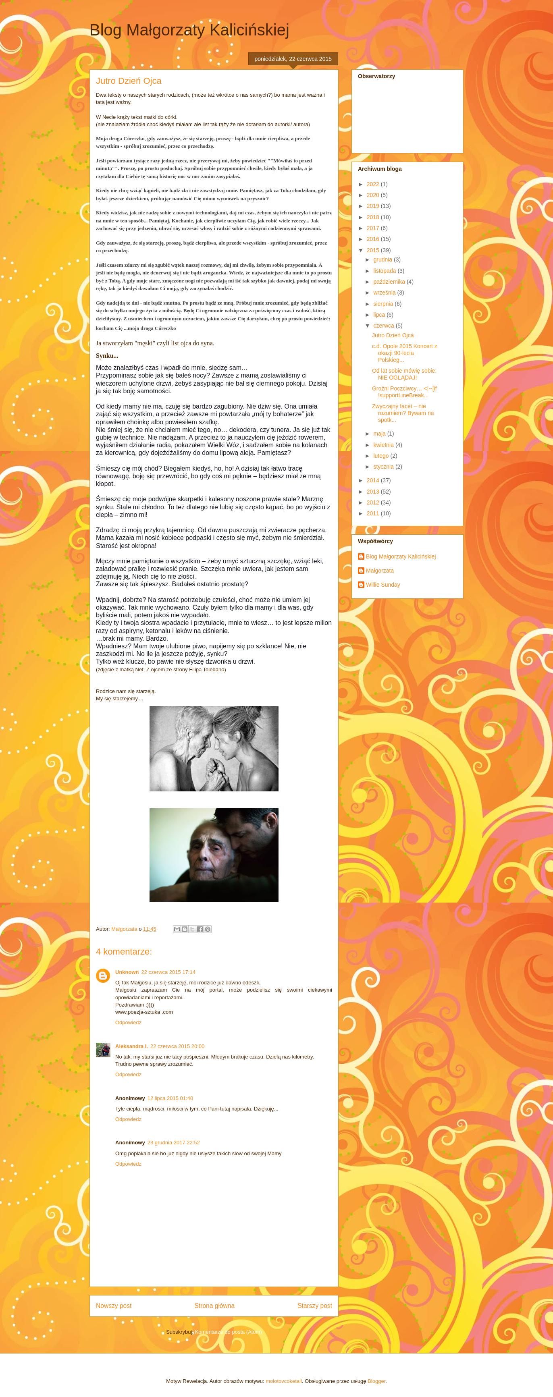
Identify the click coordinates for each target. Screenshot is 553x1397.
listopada (385, 271)
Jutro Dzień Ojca (393, 335)
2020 (374, 195)
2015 (374, 250)
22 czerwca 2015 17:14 (168, 972)
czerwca (384, 325)
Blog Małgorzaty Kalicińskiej (189, 30)
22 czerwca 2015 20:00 (177, 1046)
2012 (374, 502)
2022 (374, 184)
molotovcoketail (284, 1381)
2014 (374, 480)
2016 (374, 239)
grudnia (383, 259)
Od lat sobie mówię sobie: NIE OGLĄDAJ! (404, 374)
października (390, 281)
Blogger (376, 1381)
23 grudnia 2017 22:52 (174, 1143)
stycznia (384, 466)
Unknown (127, 972)
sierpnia (384, 304)
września (385, 292)
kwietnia (384, 445)
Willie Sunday (383, 584)
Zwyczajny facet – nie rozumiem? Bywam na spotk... (403, 413)
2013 (374, 491)
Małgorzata (380, 570)
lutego (381, 456)
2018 (374, 217)
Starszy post (314, 1305)
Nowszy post (113, 1305)
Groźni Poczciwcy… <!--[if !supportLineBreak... (404, 392)
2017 (374, 228)
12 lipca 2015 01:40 (170, 1098)
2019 (374, 206)
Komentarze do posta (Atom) (228, 1332)
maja (380, 433)
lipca (380, 314)
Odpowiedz (128, 1022)
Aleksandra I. (131, 1046)
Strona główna (214, 1305)
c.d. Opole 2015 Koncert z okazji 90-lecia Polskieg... (404, 353)
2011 (374, 513)
